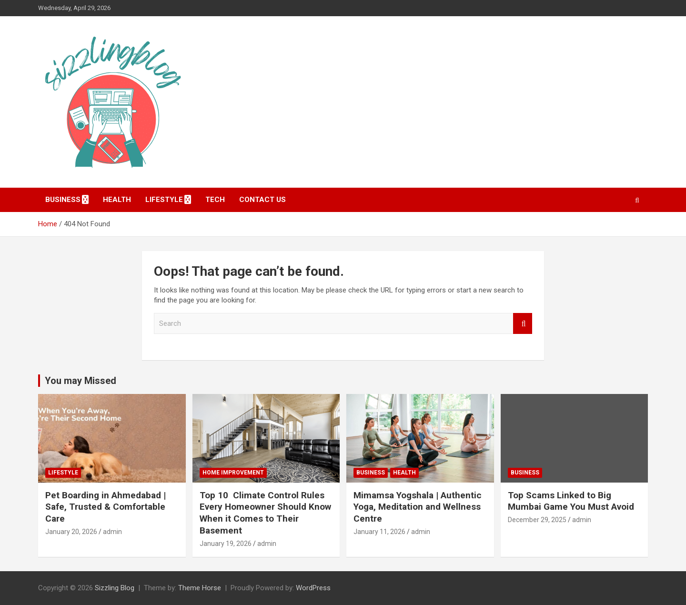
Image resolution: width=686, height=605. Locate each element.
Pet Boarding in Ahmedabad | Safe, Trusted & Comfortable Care (105, 507)
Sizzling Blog (114, 588)
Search (522, 323)
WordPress (313, 588)
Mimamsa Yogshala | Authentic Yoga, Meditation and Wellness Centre (417, 507)
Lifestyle (164, 199)
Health (117, 199)
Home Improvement (233, 472)
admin (112, 531)
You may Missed (80, 380)
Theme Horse (199, 588)
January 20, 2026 (71, 531)
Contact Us (262, 199)
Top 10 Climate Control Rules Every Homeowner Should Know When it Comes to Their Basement (265, 513)
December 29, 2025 (537, 520)
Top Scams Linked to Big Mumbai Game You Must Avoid (571, 501)
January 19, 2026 (226, 543)
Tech (215, 199)
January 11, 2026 (379, 531)
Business (63, 199)
